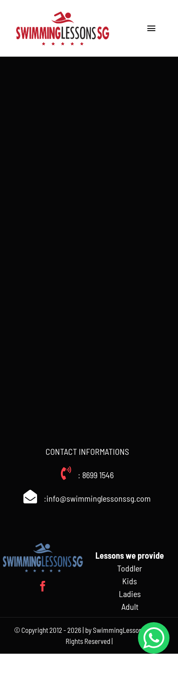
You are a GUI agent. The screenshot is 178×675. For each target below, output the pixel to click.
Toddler (129, 568)
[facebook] (42, 586)
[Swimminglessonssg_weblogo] (62, 13)
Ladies (130, 594)
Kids (129, 581)
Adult (129, 606)
